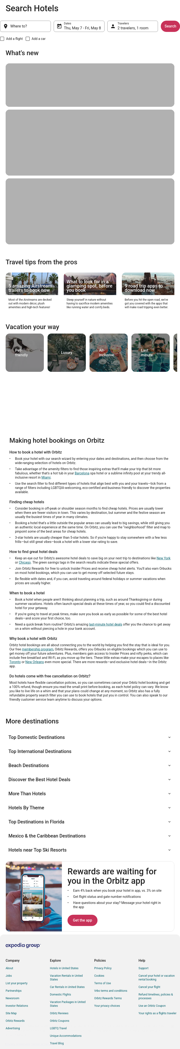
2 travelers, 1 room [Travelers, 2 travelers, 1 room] (133, 28)
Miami (46, 477)
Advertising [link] (13, 1028)
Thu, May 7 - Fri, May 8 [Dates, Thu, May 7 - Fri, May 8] (82, 28)
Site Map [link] (11, 1013)
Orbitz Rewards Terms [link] (108, 998)
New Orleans (34, 662)
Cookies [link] (99, 975)
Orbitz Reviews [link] (59, 1013)
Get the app (82, 920)
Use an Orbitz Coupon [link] (152, 1005)
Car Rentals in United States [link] (67, 987)
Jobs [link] (9, 975)
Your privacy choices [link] (107, 1005)
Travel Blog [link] (57, 1043)
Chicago (25, 562)
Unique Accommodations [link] (66, 1035)
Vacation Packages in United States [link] (68, 1003)
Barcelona (82, 473)
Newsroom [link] (12, 998)
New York (163, 558)
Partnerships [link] (14, 990)
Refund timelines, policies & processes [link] (156, 996)
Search (170, 26)
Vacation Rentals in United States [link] (66, 977)
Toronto (15, 662)
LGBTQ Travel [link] (58, 1028)
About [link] (9, 968)
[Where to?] (25, 26)
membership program (37, 649)
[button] (90, 737)
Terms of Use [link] (102, 983)
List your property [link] (16, 983)
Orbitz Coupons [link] (59, 1020)
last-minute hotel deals (105, 624)
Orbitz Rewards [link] (15, 1020)
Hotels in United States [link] (64, 968)
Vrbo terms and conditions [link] (110, 990)
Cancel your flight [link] (149, 987)
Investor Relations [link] (17, 1005)
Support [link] (143, 968)
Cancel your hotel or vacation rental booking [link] (157, 977)
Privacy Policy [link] (103, 968)
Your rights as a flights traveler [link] (157, 1013)
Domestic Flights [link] (60, 994)
